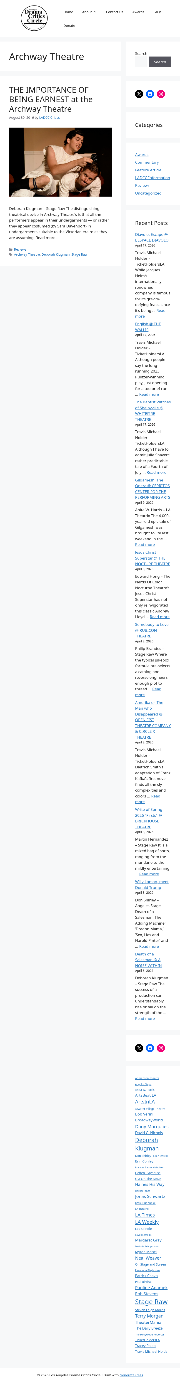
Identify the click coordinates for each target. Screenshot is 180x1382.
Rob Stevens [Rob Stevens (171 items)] (146, 1293)
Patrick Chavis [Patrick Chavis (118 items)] (146, 1275)
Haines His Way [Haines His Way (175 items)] (149, 1184)
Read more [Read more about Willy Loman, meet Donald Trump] (149, 946)
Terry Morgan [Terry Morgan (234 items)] (149, 1316)
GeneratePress (131, 1375)
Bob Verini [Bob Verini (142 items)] (144, 1114)
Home (68, 12)
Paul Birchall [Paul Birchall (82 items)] (143, 1282)
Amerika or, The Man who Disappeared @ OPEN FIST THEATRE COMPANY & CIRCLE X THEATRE (153, 720)
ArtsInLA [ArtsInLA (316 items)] (145, 1101)
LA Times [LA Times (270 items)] (145, 1215)
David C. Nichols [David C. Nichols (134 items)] (149, 1132)
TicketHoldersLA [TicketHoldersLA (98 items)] (147, 1340)
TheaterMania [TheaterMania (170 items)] (148, 1322)
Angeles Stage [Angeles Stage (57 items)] (143, 1084)
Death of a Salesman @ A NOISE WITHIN (148, 959)
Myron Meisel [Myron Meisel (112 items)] (146, 1251)
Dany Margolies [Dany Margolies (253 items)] (152, 1126)
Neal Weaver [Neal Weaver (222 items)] (148, 1258)
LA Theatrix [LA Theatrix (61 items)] (141, 1208)
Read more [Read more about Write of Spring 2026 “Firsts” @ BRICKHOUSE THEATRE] (149, 873)
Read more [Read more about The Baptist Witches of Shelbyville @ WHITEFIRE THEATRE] (156, 472)
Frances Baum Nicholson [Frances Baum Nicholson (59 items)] (149, 1167)
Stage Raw (79, 254)
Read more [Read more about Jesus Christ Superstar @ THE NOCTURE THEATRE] (160, 616)
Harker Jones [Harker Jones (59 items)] (142, 1190)
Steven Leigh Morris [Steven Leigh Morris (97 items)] (150, 1310)
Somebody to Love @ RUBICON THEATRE (151, 630)
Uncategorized (148, 193)
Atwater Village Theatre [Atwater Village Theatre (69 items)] (150, 1109)
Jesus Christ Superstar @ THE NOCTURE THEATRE (152, 558)
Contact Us (114, 12)
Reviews (20, 249)
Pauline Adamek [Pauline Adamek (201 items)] (151, 1288)
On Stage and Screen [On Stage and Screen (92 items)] (150, 1264)
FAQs (157, 12)
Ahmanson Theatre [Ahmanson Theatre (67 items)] (147, 1078)
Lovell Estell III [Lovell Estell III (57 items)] (143, 1234)
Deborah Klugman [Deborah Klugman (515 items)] (147, 1144)
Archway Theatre (27, 254)
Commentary (147, 162)
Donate (69, 25)
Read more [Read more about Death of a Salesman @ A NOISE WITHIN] (145, 1018)
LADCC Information (152, 177)
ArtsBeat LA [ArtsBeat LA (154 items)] (145, 1095)
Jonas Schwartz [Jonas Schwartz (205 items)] (150, 1196)
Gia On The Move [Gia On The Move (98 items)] (148, 1179)
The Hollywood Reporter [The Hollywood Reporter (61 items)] (149, 1334)
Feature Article (148, 170)
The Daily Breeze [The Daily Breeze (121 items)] (148, 1328)
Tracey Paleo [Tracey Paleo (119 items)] (145, 1345)
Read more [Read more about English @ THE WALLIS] (149, 394)
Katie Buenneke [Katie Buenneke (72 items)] (145, 1203)
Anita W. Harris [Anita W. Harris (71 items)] (145, 1090)
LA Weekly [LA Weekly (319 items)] (147, 1222)
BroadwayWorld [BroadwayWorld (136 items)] (149, 1120)
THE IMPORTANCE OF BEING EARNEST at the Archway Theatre (51, 99)
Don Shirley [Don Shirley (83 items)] (143, 1156)
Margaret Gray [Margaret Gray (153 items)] (148, 1240)
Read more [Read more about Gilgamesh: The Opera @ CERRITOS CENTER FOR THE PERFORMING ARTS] (145, 544)
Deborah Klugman (56, 254)
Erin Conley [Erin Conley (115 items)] (144, 1161)
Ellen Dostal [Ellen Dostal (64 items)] (160, 1155)
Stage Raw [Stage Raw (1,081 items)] (151, 1301)
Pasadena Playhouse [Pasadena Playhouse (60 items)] (147, 1270)
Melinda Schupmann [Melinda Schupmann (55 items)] (146, 1246)
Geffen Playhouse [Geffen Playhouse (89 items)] (147, 1173)
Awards (138, 12)
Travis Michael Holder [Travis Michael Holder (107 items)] (152, 1351)
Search (141, 53)
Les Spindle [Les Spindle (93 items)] (143, 1229)
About (92, 12)
